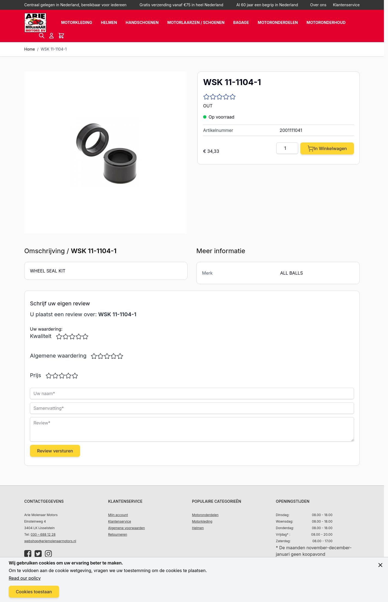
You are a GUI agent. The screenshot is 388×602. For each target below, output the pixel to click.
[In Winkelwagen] (327, 148)
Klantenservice (346, 4)
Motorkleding (76, 22)
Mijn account (118, 515)
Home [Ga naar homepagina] (29, 49)
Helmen (109, 22)
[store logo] (35, 22)
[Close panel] (380, 565)
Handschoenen (142, 22)
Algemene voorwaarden (126, 528)
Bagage (241, 22)
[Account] (51, 35)
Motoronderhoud (326, 22)
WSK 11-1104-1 (53, 49)
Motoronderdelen (278, 22)
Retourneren (117, 534)
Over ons (318, 4)
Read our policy (25, 578)
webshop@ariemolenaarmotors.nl (50, 541)
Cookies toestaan (34, 591)
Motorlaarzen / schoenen (195, 22)
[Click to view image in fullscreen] (105, 153)
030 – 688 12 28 (43, 534)
